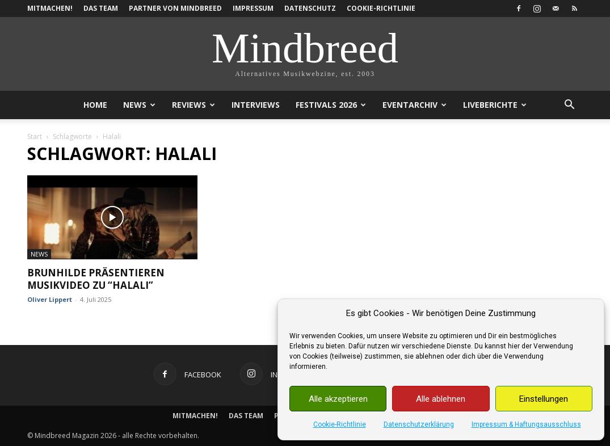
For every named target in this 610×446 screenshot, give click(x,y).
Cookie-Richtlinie (339, 424)
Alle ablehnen (440, 399)
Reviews (193, 104)
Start (34, 136)
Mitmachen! (50, 8)
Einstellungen (543, 399)
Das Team (100, 8)
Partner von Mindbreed (175, 8)
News (139, 104)
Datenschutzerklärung (419, 424)
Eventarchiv (414, 104)
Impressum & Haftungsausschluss (526, 424)
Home (95, 104)
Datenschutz (310, 8)
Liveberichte (495, 104)
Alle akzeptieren (338, 399)
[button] (569, 105)
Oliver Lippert (49, 299)
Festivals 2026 (331, 104)
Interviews (256, 104)
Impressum (253, 8)
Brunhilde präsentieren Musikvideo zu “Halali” (96, 279)
